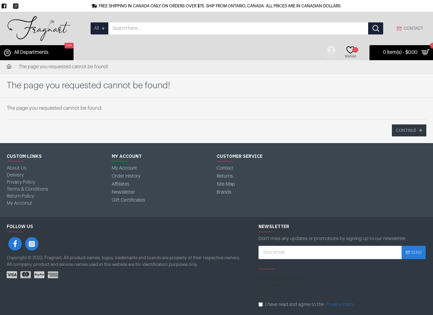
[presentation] (359, 286)
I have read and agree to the (306, 304)
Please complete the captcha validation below (280, 285)
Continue (406, 130)
